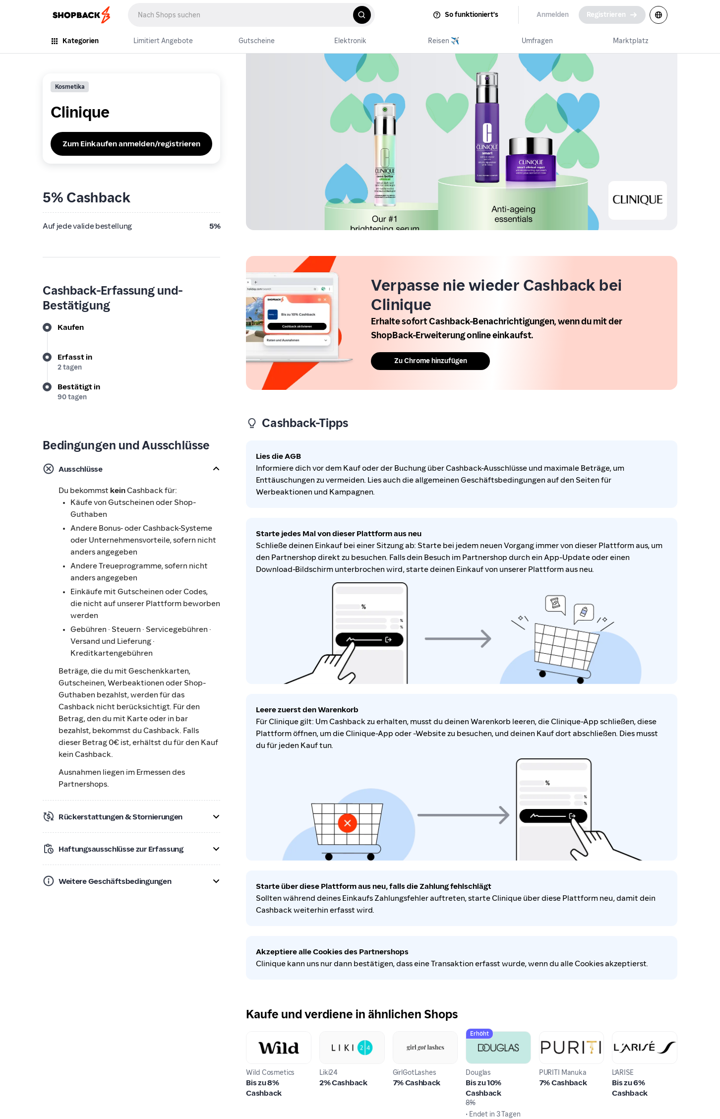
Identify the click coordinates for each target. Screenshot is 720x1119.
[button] (131, 469)
